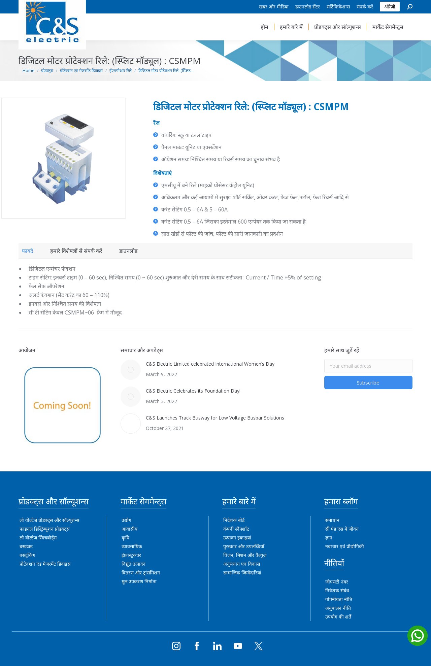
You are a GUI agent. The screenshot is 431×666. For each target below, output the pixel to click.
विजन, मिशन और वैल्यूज (244, 555)
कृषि (125, 537)
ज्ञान (328, 537)
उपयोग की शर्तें (338, 616)
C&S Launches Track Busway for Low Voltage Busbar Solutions (215, 417)
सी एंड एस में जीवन (342, 529)
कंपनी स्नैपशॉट (236, 529)
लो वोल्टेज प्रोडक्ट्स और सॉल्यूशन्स (49, 520)
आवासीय (129, 529)
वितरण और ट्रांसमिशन (141, 572)
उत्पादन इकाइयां (237, 537)
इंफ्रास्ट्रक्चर (131, 555)
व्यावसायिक (132, 546)
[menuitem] (274, 6)
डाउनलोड (128, 251)
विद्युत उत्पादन (133, 564)
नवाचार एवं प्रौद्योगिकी (344, 546)
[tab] (28, 250)
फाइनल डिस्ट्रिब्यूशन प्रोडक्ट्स (44, 529)
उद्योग (126, 520)
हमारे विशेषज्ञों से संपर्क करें (76, 251)
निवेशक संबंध (337, 590)
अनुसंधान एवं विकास (241, 564)
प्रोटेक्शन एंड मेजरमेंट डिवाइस (45, 564)
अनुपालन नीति (338, 608)
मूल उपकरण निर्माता (139, 581)
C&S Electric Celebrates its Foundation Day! (193, 391)
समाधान (332, 520)
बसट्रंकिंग (27, 555)
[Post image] (131, 370)
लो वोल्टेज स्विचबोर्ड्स (38, 537)
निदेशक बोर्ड (233, 520)
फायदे (27, 251)
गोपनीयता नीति (338, 599)
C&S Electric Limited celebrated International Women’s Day (210, 364)
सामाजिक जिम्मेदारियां (242, 572)
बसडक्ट (26, 546)
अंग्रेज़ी (389, 6)
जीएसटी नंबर (336, 581)
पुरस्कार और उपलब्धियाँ (243, 546)
